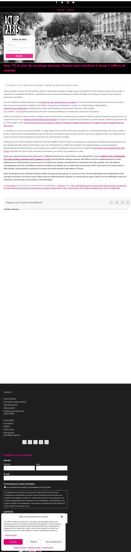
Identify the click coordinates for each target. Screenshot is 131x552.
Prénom (7, 464)
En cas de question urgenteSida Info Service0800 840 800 (15, 405)
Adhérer (7, 426)
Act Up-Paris (10, 186)
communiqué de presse (83, 186)
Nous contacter (10, 399)
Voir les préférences (54, 542)
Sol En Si (106, 188)
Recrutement (9, 432)
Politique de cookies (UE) (14, 411)
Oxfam (65, 188)
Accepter (13, 542)
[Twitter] (30, 442)
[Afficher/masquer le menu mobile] (126, 17)
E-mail (7, 474)
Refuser (33, 542)
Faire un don (9, 429)
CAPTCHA (8, 512)
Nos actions (8, 423)
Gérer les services (11, 535)
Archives (60, 186)
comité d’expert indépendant (15, 108)
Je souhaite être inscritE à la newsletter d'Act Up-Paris (29, 487)
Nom (38, 464)
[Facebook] (24, 442)
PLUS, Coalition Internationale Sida (90, 188)
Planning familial (73, 188)
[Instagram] (35, 442)
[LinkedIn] (47, 442)
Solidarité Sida (115, 188)
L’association (9, 420)
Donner (19, 56)
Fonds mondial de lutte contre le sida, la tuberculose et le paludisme (28, 188)
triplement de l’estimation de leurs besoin (40, 119)
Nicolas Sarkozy (56, 188)
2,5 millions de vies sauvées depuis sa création (57, 102)
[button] (62, 516)
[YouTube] (41, 442)
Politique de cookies (20, 547)
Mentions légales (47, 547)
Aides (72, 186)
